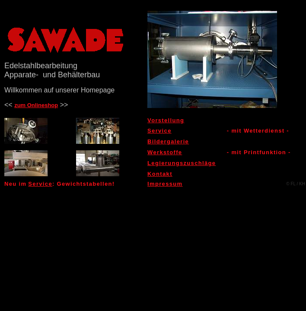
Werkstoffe (164, 152)
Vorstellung (165, 120)
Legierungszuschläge (181, 163)
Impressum (164, 184)
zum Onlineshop (36, 105)
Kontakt (159, 174)
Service (159, 130)
